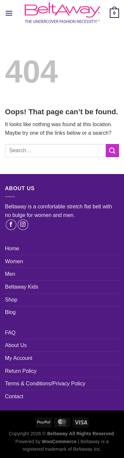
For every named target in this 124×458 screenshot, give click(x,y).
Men (10, 274)
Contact (14, 396)
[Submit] (112, 150)
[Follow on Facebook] (11, 224)
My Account (18, 358)
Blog (10, 312)
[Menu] (9, 13)
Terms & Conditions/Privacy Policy (45, 383)
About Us (16, 345)
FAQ (10, 332)
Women (14, 261)
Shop (11, 299)
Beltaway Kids (21, 287)
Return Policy (20, 371)
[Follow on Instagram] (23, 224)
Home (12, 248)
